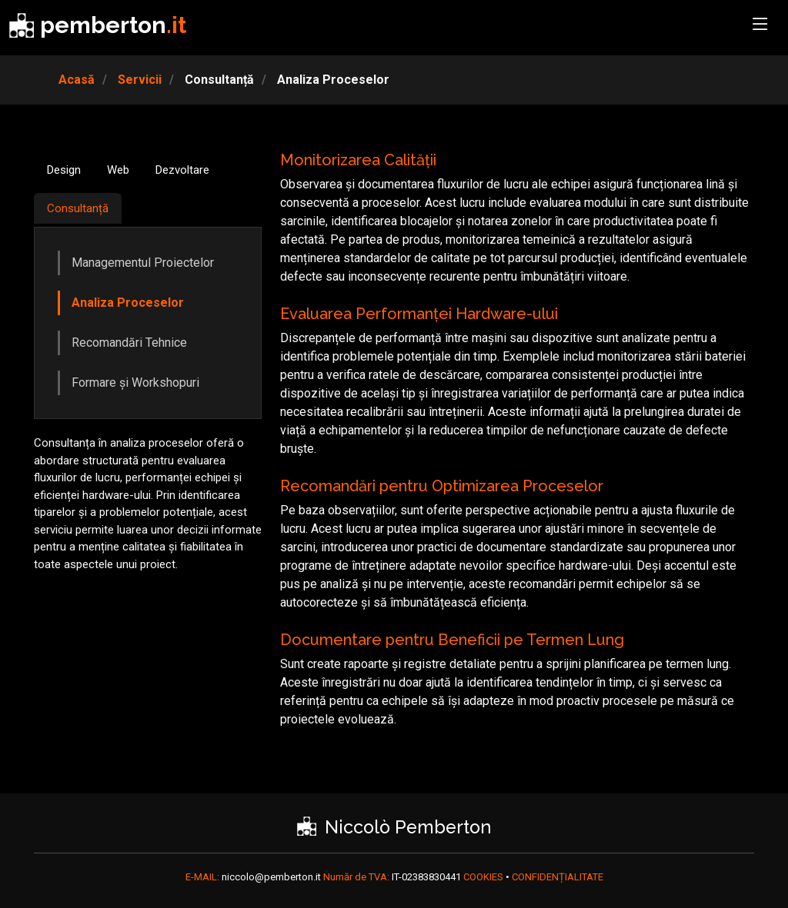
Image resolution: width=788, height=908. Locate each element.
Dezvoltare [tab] (182, 170)
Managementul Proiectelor (143, 262)
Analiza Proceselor (128, 302)
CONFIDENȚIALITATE (557, 877)
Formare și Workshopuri (135, 382)
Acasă (76, 79)
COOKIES (484, 877)
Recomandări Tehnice (129, 342)
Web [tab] (118, 170)
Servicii (138, 79)
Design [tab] (64, 170)
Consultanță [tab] (78, 208)
